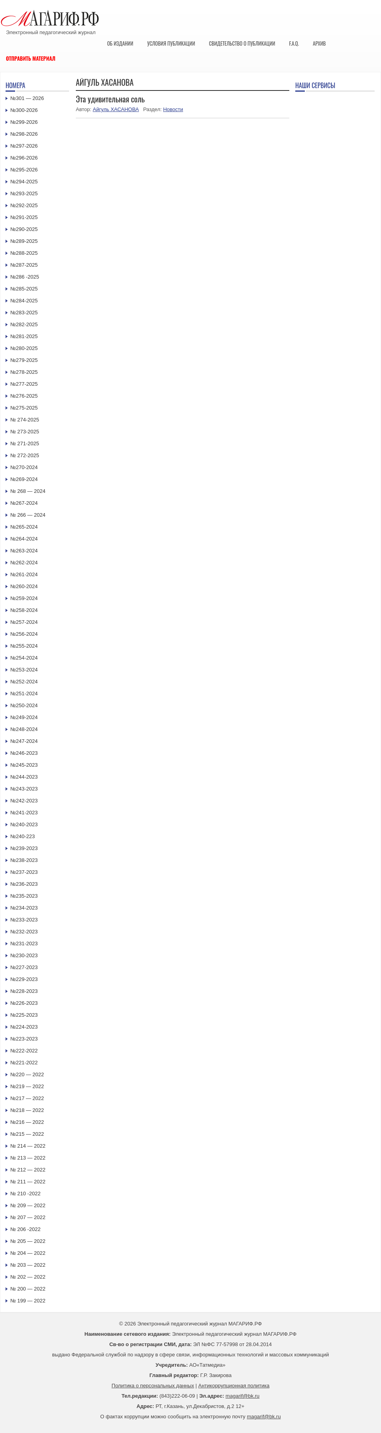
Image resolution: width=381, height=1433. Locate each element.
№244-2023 (24, 777)
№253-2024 (24, 670)
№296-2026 (24, 158)
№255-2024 (24, 646)
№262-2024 (24, 563)
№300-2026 (24, 110)
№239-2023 (24, 848)
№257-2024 (24, 622)
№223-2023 (24, 1039)
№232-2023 (24, 932)
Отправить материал (31, 58)
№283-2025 (24, 312)
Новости (173, 109)
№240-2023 (24, 824)
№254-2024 (24, 658)
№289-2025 (24, 241)
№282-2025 (24, 324)
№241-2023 (24, 813)
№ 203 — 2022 (27, 1265)
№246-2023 (24, 753)
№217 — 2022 (27, 1098)
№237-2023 (24, 872)
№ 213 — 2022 (27, 1158)
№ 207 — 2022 (27, 1217)
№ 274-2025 (24, 420)
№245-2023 (24, 765)
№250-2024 (24, 705)
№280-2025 (24, 348)
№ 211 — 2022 (27, 1182)
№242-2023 (24, 801)
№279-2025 (24, 360)
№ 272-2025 (24, 455)
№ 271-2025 (24, 443)
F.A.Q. (294, 43)
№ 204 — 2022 (27, 1253)
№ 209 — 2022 (27, 1205)
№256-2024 (24, 634)
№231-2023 (24, 943)
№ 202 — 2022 (27, 1277)
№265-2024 (24, 527)
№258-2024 (24, 610)
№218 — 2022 (27, 1110)
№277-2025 (24, 384)
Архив (319, 43)
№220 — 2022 (27, 1074)
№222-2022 (24, 1051)
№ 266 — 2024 (27, 515)
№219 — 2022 (27, 1086)
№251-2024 (24, 693)
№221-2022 (24, 1063)
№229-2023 (24, 979)
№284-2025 (24, 301)
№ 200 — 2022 (27, 1289)
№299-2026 (24, 122)
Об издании (120, 43)
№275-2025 (24, 408)
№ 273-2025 (24, 432)
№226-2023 (24, 1003)
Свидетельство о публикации (242, 43)
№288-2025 (24, 253)
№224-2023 (24, 1027)
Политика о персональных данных (153, 1386)
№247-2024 (24, 741)
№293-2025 (24, 193)
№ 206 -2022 (25, 1229)
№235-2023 (24, 896)
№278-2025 (24, 372)
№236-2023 (24, 884)
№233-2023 (24, 920)
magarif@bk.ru (242, 1396)
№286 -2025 (24, 277)
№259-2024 (24, 598)
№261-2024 (24, 574)
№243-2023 (24, 789)
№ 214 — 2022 (27, 1146)
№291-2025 (24, 217)
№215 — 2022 (27, 1134)
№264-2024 (24, 539)
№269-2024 (24, 479)
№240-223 (22, 836)
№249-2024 (24, 717)
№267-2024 (24, 503)
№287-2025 (24, 265)
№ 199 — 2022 (27, 1301)
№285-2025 (24, 289)
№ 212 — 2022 (27, 1170)
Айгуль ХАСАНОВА (116, 109)
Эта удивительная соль (110, 99)
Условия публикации (171, 43)
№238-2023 (24, 860)
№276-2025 (24, 396)
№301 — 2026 (27, 98)
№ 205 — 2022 (27, 1241)
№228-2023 (24, 991)
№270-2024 (24, 467)
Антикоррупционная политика (233, 1386)
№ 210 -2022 (25, 1193)
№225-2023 (24, 1015)
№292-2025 (24, 205)
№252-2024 (24, 682)
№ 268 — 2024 (27, 491)
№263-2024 (24, 551)
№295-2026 (24, 170)
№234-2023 (24, 908)
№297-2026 (24, 146)
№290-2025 (24, 229)
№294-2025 (24, 182)
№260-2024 (24, 586)
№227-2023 (24, 967)
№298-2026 (24, 134)
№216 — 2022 (27, 1122)
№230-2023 (24, 955)
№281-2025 (24, 336)
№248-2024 (24, 729)
